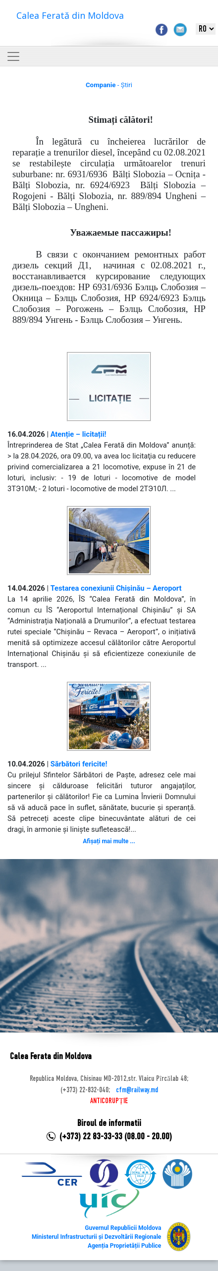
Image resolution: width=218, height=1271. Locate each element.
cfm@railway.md (137, 1090)
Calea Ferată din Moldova (70, 15)
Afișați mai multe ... (109, 841)
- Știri (109, 85)
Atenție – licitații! (79, 434)
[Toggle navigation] (13, 56)
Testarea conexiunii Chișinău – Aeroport (116, 588)
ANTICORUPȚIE (109, 1101)
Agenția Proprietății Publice (124, 1245)
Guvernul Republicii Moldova (123, 1227)
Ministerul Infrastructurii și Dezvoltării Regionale (96, 1236)
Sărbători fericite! (79, 764)
